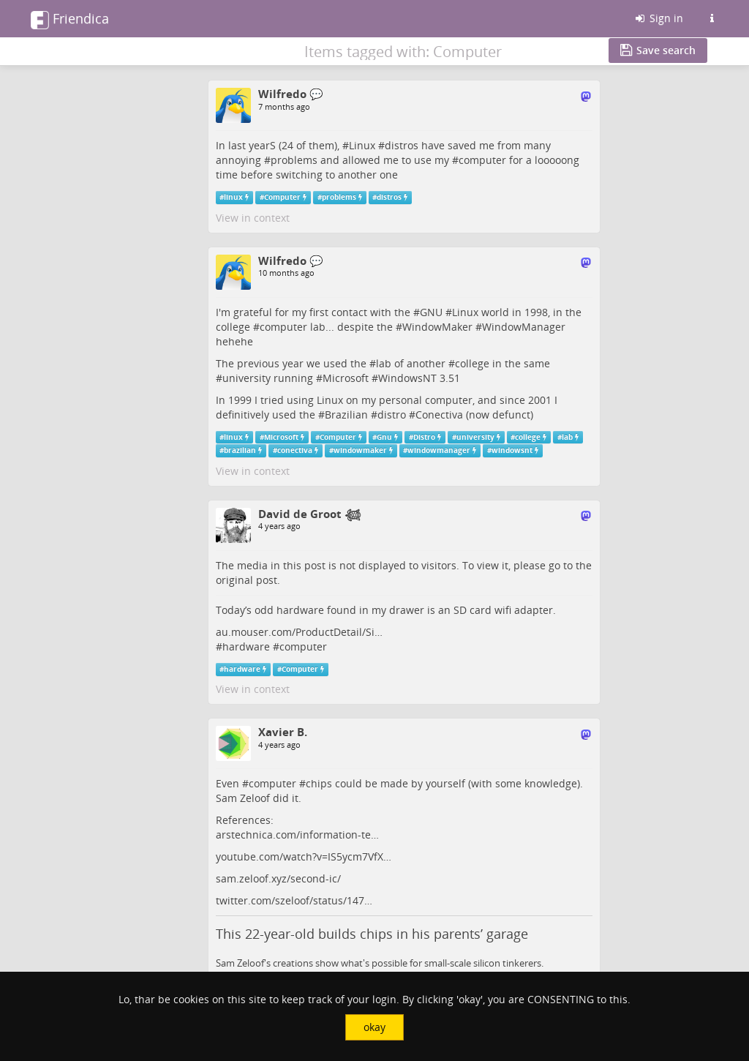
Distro (424, 437)
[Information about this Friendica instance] (711, 18)
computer (482, 160)
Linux (362, 145)
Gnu (384, 437)
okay (374, 1027)
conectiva (294, 450)
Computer (282, 197)
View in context (253, 218)
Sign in (658, 18)
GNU (431, 312)
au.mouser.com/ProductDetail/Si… (299, 632)
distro (391, 414)
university (246, 378)
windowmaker (360, 450)
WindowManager (523, 327)
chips (319, 783)
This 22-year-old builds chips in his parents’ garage (372, 933)
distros (401, 145)
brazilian (240, 450)
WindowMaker (437, 327)
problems (294, 160)
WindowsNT (407, 378)
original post (246, 580)
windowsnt (512, 450)
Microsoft (346, 378)
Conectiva (439, 414)
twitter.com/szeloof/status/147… (294, 900)
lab (383, 363)
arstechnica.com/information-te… (297, 834)
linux (233, 197)
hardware (246, 646)
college (472, 363)
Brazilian (346, 414)
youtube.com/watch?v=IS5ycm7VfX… (303, 856)
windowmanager (438, 450)
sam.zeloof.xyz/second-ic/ (278, 878)
